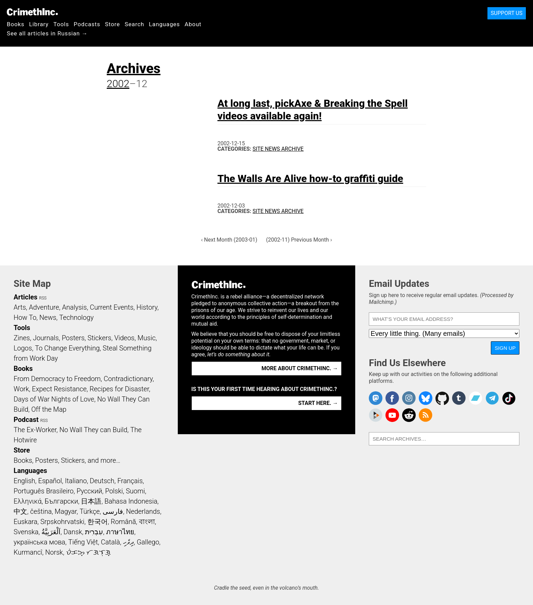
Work (21, 389)
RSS (43, 298)
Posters (73, 338)
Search (134, 24)
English (24, 481)
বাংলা (147, 522)
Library (39, 24)
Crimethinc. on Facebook (392, 398)
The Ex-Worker (35, 430)
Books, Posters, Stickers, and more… (67, 460)
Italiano (76, 481)
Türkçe (90, 511)
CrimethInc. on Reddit (409, 415)
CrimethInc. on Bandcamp (475, 398)
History (146, 307)
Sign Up (505, 348)
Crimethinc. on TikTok (509, 398)
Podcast (26, 419)
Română (123, 522)
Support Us (506, 13)
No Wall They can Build (93, 430)
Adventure (44, 307)
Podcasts (87, 24)
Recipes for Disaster (119, 389)
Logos (23, 348)
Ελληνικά (27, 501)
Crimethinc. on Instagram (409, 398)
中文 (20, 511)
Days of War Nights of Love (54, 399)
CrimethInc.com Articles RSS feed (425, 415)
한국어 (97, 522)
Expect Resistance (59, 389)
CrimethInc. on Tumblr (459, 398)
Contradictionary (128, 379)
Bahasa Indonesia (130, 501)
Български (61, 501)
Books (15, 24)
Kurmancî (28, 552)
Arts (20, 307)
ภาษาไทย (120, 532)
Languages (164, 24)
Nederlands (143, 511)
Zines (22, 338)
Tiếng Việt (83, 542)
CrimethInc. (32, 12)
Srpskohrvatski (62, 522)
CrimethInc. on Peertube (375, 415)
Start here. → (318, 403)
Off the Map (48, 409)
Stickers (99, 338)
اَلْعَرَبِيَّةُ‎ (51, 532)
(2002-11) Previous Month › (299, 239)
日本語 (91, 501)
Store (112, 24)
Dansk (73, 532)
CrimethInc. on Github (442, 398)
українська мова (39, 542)
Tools (61, 24)
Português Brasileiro (43, 491)
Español (50, 481)
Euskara (25, 522)
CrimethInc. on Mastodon (375, 398)
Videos (124, 338)
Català (110, 542)
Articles (25, 297)
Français (130, 481)
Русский (89, 491)
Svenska (26, 532)
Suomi (135, 491)
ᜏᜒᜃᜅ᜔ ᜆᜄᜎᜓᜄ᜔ (88, 552)
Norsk (54, 552)
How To (25, 317)
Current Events (111, 307)
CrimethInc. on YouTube (392, 415)
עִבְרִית (94, 532)
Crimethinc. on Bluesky (425, 398)
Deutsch (102, 481)
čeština (41, 511)
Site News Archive (278, 149)
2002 (118, 83)
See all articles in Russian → (47, 33)
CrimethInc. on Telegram (492, 398)
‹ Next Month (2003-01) (229, 239)
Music (146, 338)
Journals (46, 338)
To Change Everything (67, 348)
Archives (133, 69)
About (193, 24)
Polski (114, 491)
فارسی (113, 511)
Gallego (148, 542)
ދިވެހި (128, 542)
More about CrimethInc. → (299, 368)
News (47, 317)
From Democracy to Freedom (57, 379)
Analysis (74, 307)
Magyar (66, 511)
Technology (76, 317)
